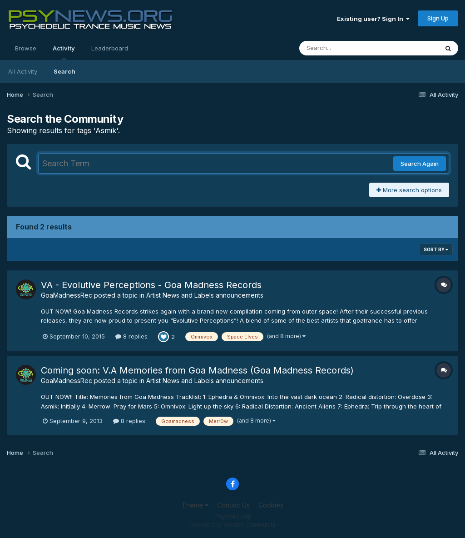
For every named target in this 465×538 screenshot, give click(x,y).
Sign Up (438, 18)
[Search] (344, 48)
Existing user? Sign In (373, 18)
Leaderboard (109, 48)
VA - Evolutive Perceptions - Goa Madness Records (151, 284)
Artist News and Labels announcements (204, 295)
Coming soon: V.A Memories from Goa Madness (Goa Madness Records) (197, 370)
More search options (409, 190)
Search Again (420, 163)
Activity (64, 52)
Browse (25, 48)
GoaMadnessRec (66, 295)
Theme (195, 505)
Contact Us (233, 505)
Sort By (436, 249)
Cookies (270, 505)
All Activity (22, 71)
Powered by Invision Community (232, 524)
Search (64, 71)
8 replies (131, 336)
